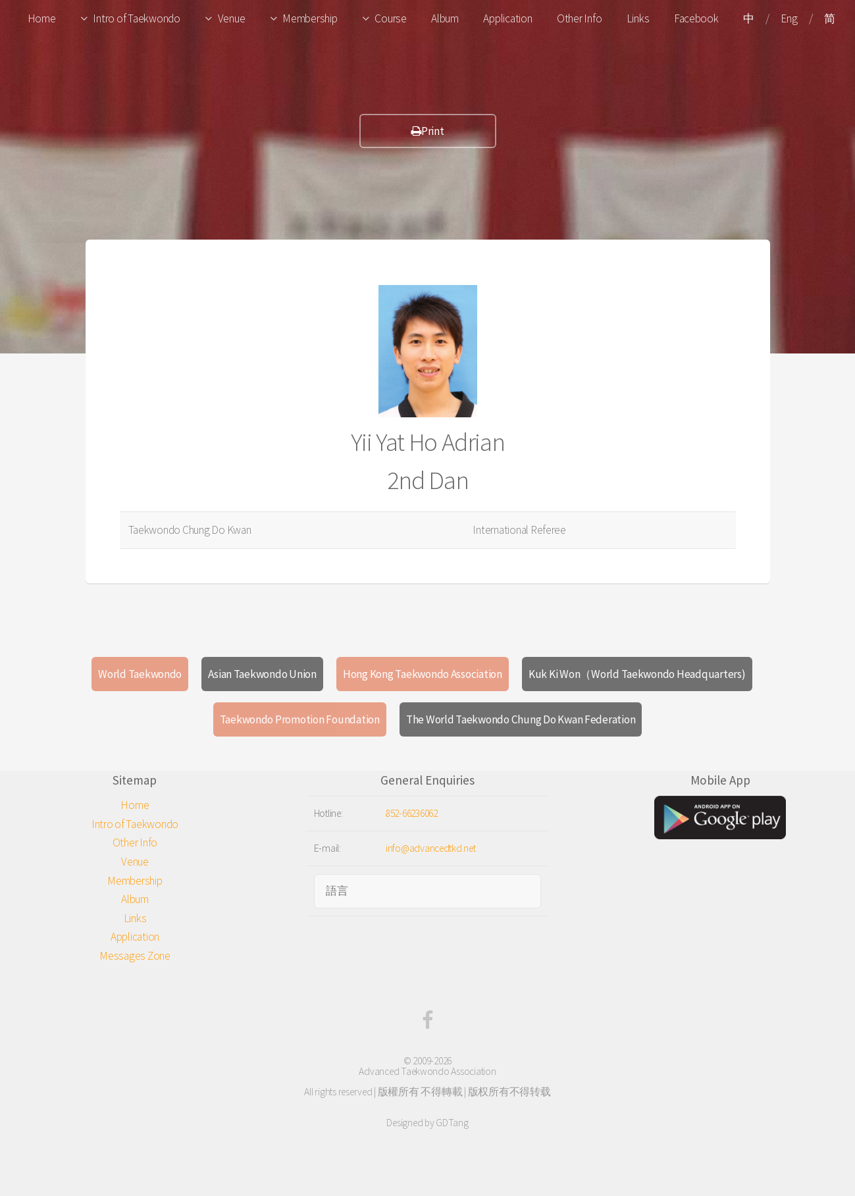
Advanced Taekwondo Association (427, 1071)
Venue (232, 18)
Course (390, 18)
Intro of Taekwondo (136, 18)
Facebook (696, 18)
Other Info (579, 18)
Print (427, 131)
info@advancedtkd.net (431, 848)
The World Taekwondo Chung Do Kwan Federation (521, 719)
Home (42, 18)
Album (445, 18)
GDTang (452, 1122)
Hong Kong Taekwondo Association (422, 674)
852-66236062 (412, 813)
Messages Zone (134, 956)
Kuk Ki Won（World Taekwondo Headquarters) (637, 674)
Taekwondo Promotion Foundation (300, 719)
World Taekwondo (140, 674)
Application (507, 18)
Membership (309, 18)
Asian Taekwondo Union (262, 674)
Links (638, 18)
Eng (789, 18)
